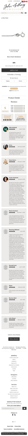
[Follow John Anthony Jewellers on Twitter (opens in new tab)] (15, 415)
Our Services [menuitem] (14, 390)
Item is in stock (14, 88)
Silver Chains (5, 18)
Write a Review (14, 339)
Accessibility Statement (19, 429)
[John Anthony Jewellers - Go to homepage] (14, 6)
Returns (20, 81)
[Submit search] (22, 13)
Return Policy (10, 426)
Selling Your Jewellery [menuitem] (14, 394)
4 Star (12, 107)
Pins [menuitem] (14, 370)
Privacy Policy (18, 426)
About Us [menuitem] (14, 386)
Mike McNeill (13, 127)
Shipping (7, 81)
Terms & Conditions (8, 429)
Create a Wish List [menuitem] (14, 392)
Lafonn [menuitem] (14, 378)
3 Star (12, 108)
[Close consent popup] (25, 433)
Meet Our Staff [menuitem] (14, 388)
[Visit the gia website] (14, 422)
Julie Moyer (12, 318)
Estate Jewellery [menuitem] (14, 357)
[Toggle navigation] (25, 13)
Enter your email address (14, 405)
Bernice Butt (12, 298)
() (24, 105)
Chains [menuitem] (14, 368)
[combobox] (10, 13)
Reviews (14, 102)
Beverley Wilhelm (14, 230)
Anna (10, 145)
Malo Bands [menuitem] (14, 380)
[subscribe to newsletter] (24, 408)
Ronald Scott (13, 265)
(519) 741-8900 (14, 51)
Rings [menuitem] (14, 359)
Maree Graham (13, 211)
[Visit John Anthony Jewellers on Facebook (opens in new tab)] (12, 415)
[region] (14, 35)
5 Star (12, 105)
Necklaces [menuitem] (14, 367)
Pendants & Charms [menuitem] (14, 365)
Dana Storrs (12, 160)
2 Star (12, 110)
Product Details (14, 98)
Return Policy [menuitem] (14, 397)
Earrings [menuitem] (14, 361)
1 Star (12, 111)
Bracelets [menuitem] (14, 363)
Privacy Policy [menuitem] (14, 396)
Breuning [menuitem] (14, 376)
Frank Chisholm (13, 177)
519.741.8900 (18, 348)
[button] (10, 1)
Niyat (10, 285)
